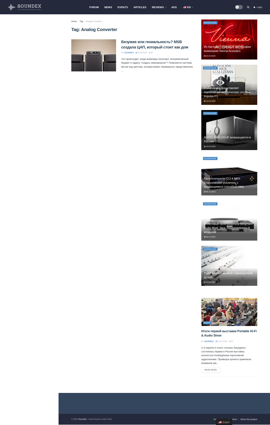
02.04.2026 (209, 56)
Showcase (210, 23)
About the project (248, 419)
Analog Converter (94, 21)
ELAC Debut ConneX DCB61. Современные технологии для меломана (35, 220)
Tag (81, 21)
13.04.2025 (209, 101)
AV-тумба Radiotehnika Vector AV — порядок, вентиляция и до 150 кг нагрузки (36, 83)
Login (258, 7)
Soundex (83, 419)
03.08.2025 (141, 53)
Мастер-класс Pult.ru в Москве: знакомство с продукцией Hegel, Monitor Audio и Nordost (36, 103)
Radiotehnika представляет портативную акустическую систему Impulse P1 (227, 92)
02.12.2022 (209, 237)
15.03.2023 (209, 146)
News (108, 7)
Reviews (158, 7)
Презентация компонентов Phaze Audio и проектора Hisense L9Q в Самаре (36, 140)
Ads (174, 7)
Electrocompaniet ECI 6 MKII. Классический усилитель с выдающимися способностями (224, 183)
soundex (129, 53)
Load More (29, 257)
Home (74, 21)
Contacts (232, 419)
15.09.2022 (209, 282)
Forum (94, 7)
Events (123, 7)
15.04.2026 (221, 341)
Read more (211, 370)
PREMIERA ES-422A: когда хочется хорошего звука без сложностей (33, 178)
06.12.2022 (209, 192)
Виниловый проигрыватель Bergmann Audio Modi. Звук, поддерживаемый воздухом (228, 228)
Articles (139, 7)
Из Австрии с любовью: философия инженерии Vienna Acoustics (35, 64)
